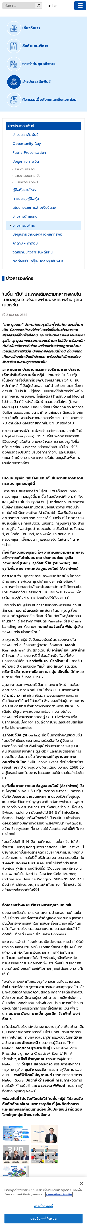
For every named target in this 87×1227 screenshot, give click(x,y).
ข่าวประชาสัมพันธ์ (25, 134)
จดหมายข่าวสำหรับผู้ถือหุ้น (32, 252)
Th (49, 6)
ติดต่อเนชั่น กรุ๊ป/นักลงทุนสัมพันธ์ (37, 261)
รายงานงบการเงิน (28, 175)
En (55, 6)
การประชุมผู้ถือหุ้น (25, 198)
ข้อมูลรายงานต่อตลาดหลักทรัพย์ (37, 234)
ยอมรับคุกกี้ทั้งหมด (43, 1218)
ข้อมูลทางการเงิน (25, 161)
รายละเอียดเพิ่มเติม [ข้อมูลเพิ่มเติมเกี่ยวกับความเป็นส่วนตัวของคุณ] (59, 1194)
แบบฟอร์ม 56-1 (26, 182)
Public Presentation (29, 152)
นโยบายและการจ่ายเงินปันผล (34, 207)
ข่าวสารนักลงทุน (24, 216)
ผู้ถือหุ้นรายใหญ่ (24, 189)
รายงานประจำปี (26, 169)
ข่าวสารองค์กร (23, 225)
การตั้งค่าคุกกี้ (43, 1206)
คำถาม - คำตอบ (25, 243)
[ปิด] (82, 1183)
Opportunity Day (26, 143)
